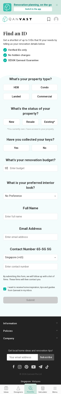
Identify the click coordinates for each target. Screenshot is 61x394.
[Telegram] (40, 366)
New (11, 121)
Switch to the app (33, 9)
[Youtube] (33, 367)
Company (8, 338)
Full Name (30, 208)
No (44, 147)
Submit (30, 300)
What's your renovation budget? (30, 160)
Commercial (44, 96)
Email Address (30, 229)
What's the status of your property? (30, 111)
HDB (16, 87)
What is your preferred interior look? (30, 185)
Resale (30, 121)
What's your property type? (30, 79)
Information (10, 323)
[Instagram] (19, 367)
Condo (45, 87)
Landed (16, 96)
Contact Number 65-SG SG (30, 249)
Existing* (49, 121)
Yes (16, 147)
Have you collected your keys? (30, 139)
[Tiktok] (46, 367)
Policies (8, 330)
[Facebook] (13, 366)
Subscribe (46, 357)
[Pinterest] (26, 367)
